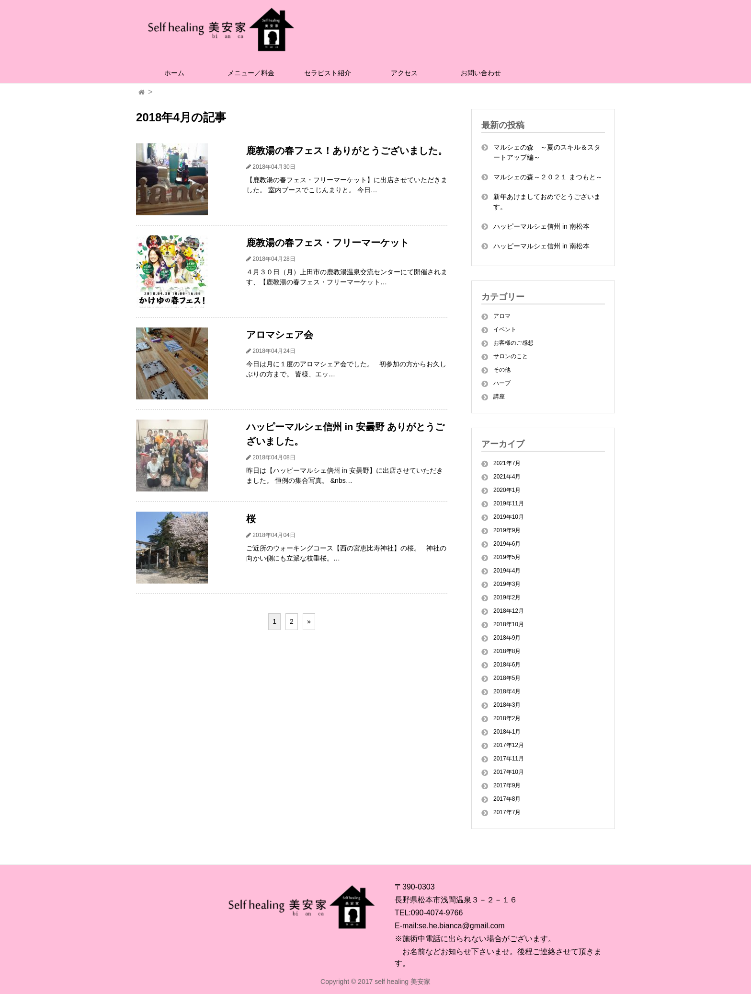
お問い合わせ (481, 73)
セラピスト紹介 (327, 73)
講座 (499, 396)
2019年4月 (507, 570)
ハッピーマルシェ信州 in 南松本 (541, 226)
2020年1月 (507, 490)
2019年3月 (507, 584)
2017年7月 (507, 812)
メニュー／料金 (251, 73)
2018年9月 (507, 637)
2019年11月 (508, 503)
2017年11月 (508, 758)
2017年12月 (508, 745)
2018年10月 (508, 624)
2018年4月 (507, 691)
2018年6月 (507, 664)
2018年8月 (507, 651)
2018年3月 (507, 705)
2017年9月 (507, 785)
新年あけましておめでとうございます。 (547, 201)
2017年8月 (507, 798)
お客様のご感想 (513, 342)
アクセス (404, 73)
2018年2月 (507, 718)
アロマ (502, 316)
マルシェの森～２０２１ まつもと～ (548, 177)
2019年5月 (507, 557)
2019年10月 (508, 517)
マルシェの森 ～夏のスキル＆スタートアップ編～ (547, 152)
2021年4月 (507, 476)
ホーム (174, 73)
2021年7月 (507, 463)
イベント (504, 329)
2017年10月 (508, 772)
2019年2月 (507, 597)
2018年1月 (507, 731)
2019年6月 (507, 543)
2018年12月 (508, 611)
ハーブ (502, 383)
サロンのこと (510, 356)
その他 (502, 369)
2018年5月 (507, 678)
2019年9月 (507, 530)
